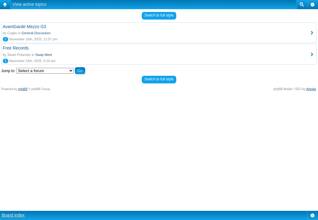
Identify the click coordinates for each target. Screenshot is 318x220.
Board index (13, 215)
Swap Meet (43, 55)
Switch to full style (159, 15)
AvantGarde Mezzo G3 (24, 26)
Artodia (311, 89)
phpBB (22, 89)
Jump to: (8, 71)
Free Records (16, 48)
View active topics (29, 4)
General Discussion (35, 33)
